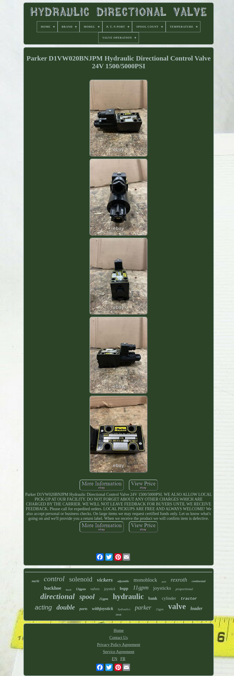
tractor (189, 599)
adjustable (123, 581)
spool (87, 597)
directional (57, 596)
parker (143, 607)
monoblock (145, 580)
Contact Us (118, 637)
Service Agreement (118, 652)
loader (196, 608)
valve (177, 606)
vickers (105, 580)
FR (122, 659)
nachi (35, 581)
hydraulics (124, 609)
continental (199, 581)
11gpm (141, 587)
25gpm (159, 609)
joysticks (162, 588)
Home (119, 630)
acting (43, 607)
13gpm (81, 589)
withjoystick (102, 608)
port (164, 581)
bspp (124, 588)
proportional (184, 589)
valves (94, 589)
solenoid (81, 579)
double (65, 607)
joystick (109, 589)
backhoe (52, 588)
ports (84, 609)
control (54, 579)
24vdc (119, 614)
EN (114, 659)
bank (152, 598)
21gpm (103, 599)
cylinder (169, 598)
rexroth (179, 580)
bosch (68, 590)
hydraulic (128, 596)
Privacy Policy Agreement (118, 644)
